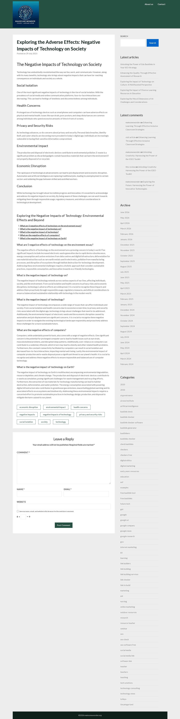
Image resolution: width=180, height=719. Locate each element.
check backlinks (126, 444)
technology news (127, 693)
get (121, 509)
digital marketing (127, 466)
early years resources (129, 471)
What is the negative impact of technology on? (40, 229)
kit (121, 552)
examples (124, 487)
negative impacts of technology (57, 414)
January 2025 (126, 304)
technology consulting (130, 688)
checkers (124, 449)
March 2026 (125, 228)
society (44, 422)
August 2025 (126, 266)
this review (130, 167)
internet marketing (128, 547)
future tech (125, 504)
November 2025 (127, 250)
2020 (122, 384)
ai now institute (127, 401)
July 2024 (124, 337)
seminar (123, 628)
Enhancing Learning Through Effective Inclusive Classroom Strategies (142, 126)
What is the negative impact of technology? (39, 232)
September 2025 (127, 261)
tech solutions (126, 683)
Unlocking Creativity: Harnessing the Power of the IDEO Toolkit (141, 155)
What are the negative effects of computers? (40, 235)
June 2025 (124, 277)
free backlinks (126, 498)
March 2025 (125, 293)
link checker (125, 579)
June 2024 (124, 342)
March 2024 (125, 358)
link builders (125, 563)
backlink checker (127, 417)
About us (149, 4)
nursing (123, 601)
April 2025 (125, 288)
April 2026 (125, 223)
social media (125, 650)
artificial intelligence (129, 406)
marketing (124, 590)
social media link (127, 656)
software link (126, 661)
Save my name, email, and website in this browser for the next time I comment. (46, 511)
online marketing (127, 607)
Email (67, 489)
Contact (161, 4)
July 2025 (124, 272)
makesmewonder (133, 122)
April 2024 (125, 353)
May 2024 (124, 348)
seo (121, 634)
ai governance (126, 395)
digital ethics (126, 460)
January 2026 (126, 239)
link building (125, 569)
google (123, 514)
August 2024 (126, 331)
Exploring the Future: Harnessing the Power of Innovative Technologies (140, 185)
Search (124, 36)
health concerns (81, 407)
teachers (124, 672)
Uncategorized (126, 704)
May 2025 (124, 283)
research (124, 617)
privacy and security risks (90, 414)
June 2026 (124, 212)
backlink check (126, 411)
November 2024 (127, 315)
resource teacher (127, 623)
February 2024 (126, 364)
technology (61, 422)
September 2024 (127, 326)
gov (122, 542)
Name (21, 489)
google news (125, 531)
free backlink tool (127, 493)
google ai (124, 520)
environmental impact (56, 407)
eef (121, 482)
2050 (122, 390)
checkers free (126, 455)
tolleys (123, 699)
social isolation (26, 422)
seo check (124, 639)
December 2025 (127, 245)
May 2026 (124, 218)
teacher (123, 666)
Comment (23, 452)
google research (127, 536)
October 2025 (126, 255)
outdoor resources (128, 612)
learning (124, 558)
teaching (124, 677)
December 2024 (127, 310)
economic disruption (29, 407)
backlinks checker (127, 439)
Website (21, 501)
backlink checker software (131, 422)
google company (127, 525)
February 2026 (126, 234)
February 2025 (126, 299)
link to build (125, 585)
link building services (129, 574)
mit (121, 596)
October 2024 (126, 321)
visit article (130, 137)
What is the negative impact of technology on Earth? (43, 238)
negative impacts (27, 414)
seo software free (128, 645)
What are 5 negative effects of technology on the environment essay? (51, 225)
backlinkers (125, 433)
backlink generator (128, 428)
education (124, 476)
